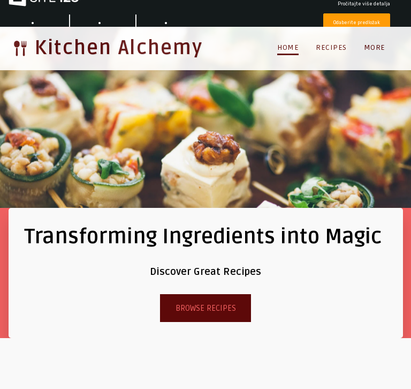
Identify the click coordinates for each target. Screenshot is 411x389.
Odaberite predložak (356, 22)
